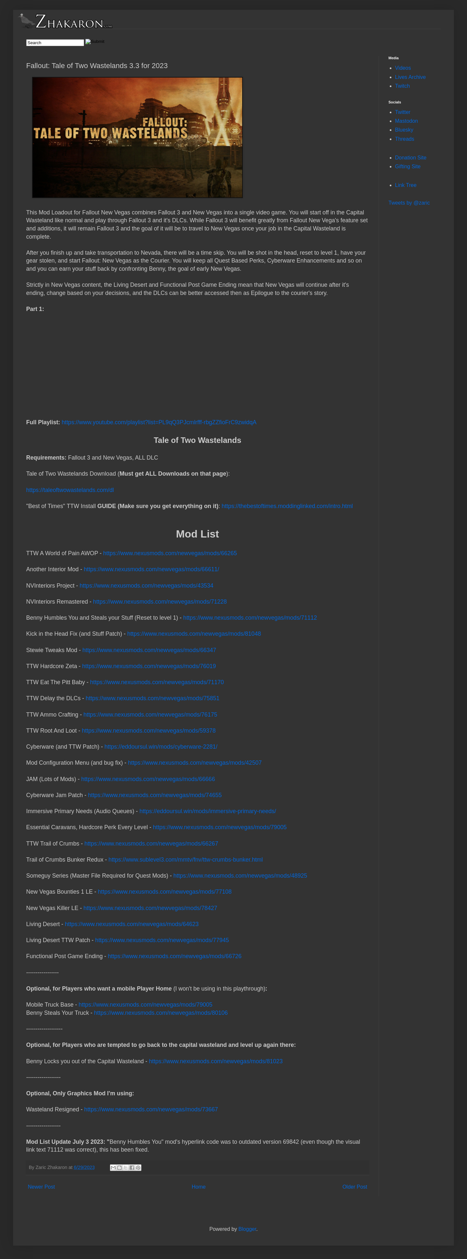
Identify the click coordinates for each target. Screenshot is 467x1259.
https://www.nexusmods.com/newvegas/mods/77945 (162, 940)
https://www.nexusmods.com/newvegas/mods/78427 (150, 908)
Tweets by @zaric (409, 203)
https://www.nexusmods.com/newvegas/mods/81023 (216, 1061)
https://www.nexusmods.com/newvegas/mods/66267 (151, 843)
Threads (404, 139)
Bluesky (404, 130)
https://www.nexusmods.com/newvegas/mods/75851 (153, 698)
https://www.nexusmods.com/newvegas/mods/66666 (148, 779)
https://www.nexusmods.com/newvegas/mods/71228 (160, 601)
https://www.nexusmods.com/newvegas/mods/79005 (220, 827)
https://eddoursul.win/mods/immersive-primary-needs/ (207, 811)
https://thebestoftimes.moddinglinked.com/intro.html (287, 506)
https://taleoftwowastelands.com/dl (197, 485)
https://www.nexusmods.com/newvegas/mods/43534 (146, 585)
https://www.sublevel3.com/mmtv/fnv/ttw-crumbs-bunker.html (186, 859)
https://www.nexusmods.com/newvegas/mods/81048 (194, 633)
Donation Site (410, 157)
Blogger (247, 1229)
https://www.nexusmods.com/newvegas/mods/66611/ (151, 569)
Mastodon (406, 121)
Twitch (402, 86)
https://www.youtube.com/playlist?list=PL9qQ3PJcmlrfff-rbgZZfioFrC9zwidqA (159, 422)
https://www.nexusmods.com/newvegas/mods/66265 (170, 553)
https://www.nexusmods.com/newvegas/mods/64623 (132, 924)
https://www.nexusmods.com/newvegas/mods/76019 (149, 666)
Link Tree (406, 185)
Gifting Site (408, 166)
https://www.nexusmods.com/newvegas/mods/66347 (149, 650)
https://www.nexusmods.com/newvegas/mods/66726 (175, 956)
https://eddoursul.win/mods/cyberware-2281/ (160, 746)
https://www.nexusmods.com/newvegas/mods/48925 (240, 875)
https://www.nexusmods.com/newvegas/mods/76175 (150, 714)
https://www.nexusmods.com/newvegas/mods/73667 (151, 1109)
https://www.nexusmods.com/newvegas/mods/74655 (155, 795)
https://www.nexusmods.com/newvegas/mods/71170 (157, 682)
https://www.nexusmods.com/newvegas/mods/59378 (149, 730)
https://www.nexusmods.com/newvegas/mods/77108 (165, 891)
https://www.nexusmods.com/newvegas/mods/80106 (161, 1013)
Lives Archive (410, 77)
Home (199, 1187)
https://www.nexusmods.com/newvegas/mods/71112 (250, 617)
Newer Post (41, 1187)
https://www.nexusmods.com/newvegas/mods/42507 (195, 762)
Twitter (402, 112)
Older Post (354, 1187)
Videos (403, 68)
